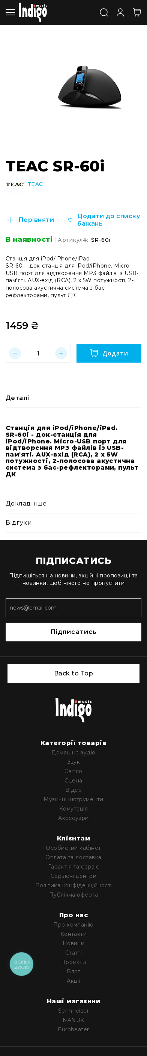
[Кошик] (136, 12)
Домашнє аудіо (73, 752)
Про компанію (73, 924)
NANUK (73, 1020)
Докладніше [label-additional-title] (26, 503)
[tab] (73, 398)
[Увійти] (120, 11)
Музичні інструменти (73, 799)
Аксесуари (73, 818)
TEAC (35, 184)
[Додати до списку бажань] (104, 220)
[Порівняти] (30, 220)
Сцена (73, 780)
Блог (73, 971)
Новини (74, 943)
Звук (73, 762)
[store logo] (33, 12)
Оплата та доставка (73, 857)
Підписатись (73, 631)
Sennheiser (73, 1010)
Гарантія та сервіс (73, 866)
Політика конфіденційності (73, 885)
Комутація (73, 808)
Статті (73, 952)
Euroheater (73, 1029)
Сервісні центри (73, 876)
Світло (73, 771)
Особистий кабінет (73, 848)
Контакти (73, 934)
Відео (73, 790)
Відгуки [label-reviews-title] (19, 522)
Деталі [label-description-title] (17, 398)
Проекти (73, 962)
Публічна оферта (73, 894)
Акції (73, 980)
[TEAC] (15, 184)
